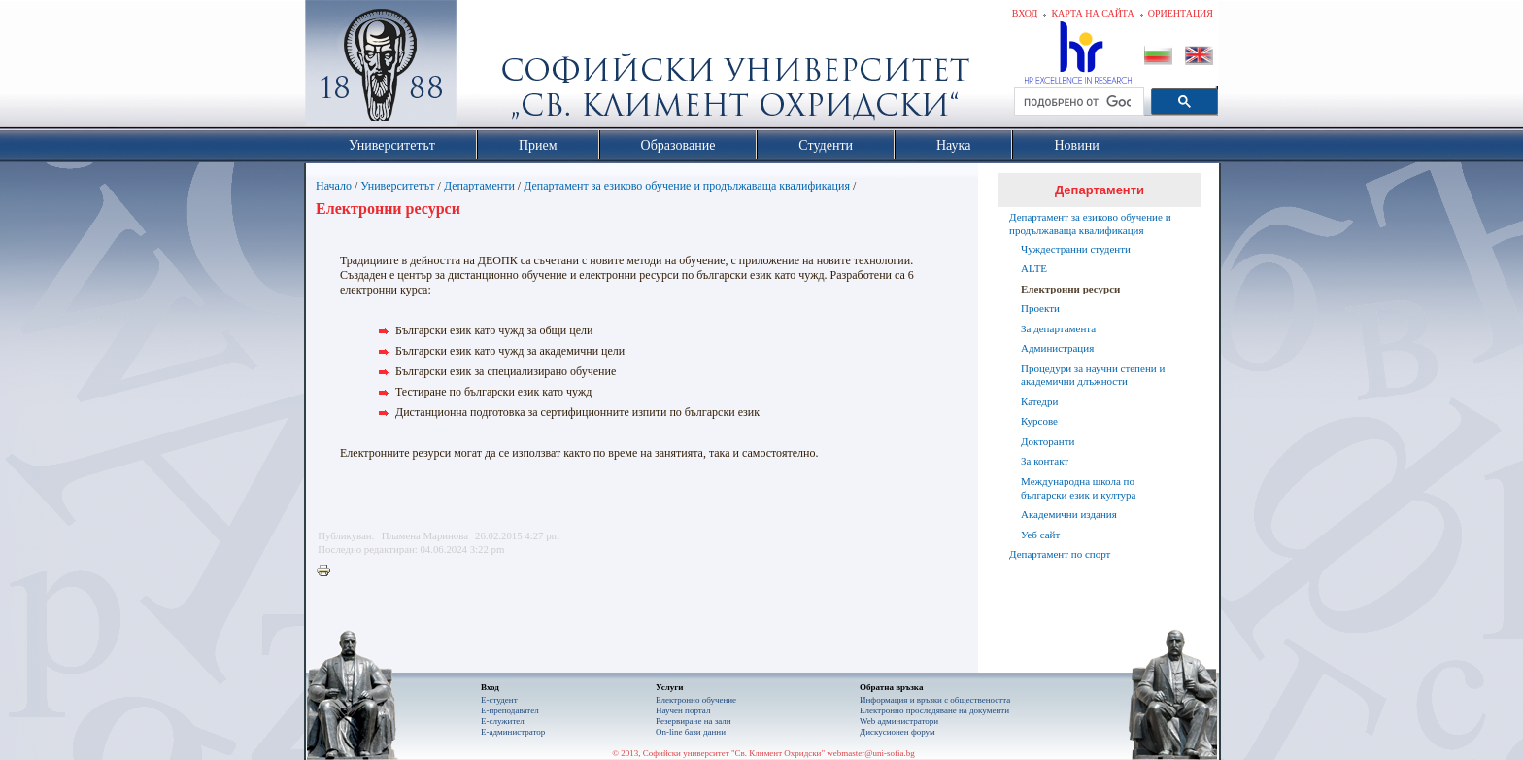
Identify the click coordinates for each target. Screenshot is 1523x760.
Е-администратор (513, 732)
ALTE (1034, 268)
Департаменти (479, 185)
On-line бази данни (691, 732)
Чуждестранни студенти (1076, 249)
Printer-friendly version (328, 571)
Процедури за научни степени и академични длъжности (1093, 375)
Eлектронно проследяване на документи (934, 710)
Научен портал (683, 710)
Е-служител (503, 721)
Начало (334, 185)
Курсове (1039, 421)
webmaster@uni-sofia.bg (871, 753)
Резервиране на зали (693, 721)
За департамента (1058, 328)
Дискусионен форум (897, 732)
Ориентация (1180, 13)
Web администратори (899, 721)
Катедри (1039, 401)
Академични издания (1069, 514)
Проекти (1040, 308)
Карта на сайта (1092, 13)
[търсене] (1077, 102)
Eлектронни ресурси (1070, 288)
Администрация (1057, 348)
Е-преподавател (510, 710)
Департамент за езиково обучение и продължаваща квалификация (687, 185)
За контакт (1044, 460)
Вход (1025, 13)
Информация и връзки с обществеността (935, 700)
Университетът (397, 185)
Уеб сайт (1040, 534)
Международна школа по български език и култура (1078, 488)
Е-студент (499, 700)
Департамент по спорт (1059, 554)
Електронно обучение (696, 700)
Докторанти (1047, 441)
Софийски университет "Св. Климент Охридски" (490, 68)
